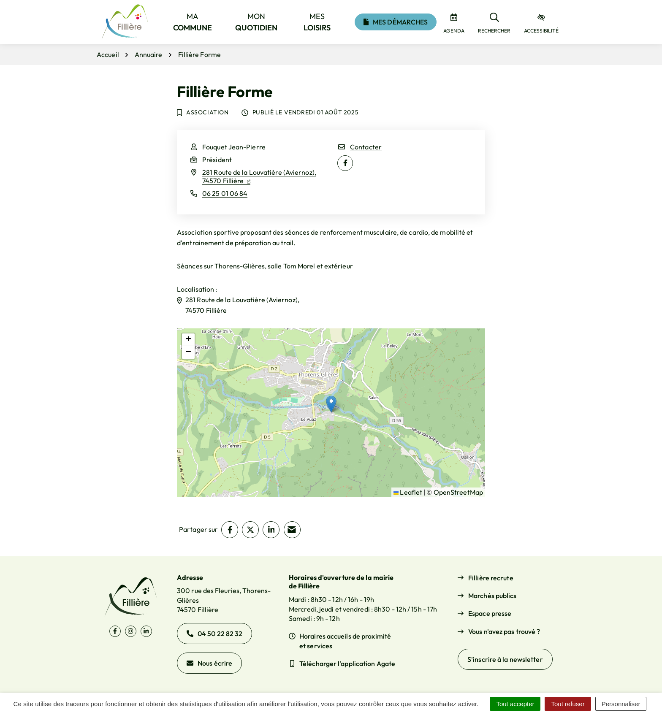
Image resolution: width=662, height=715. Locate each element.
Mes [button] (317, 21)
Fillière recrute (490, 578)
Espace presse (489, 613)
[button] (331, 404)
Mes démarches (396, 22)
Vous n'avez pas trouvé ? (504, 631)
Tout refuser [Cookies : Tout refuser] (567, 703)
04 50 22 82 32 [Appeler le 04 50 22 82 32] (214, 633)
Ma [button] (192, 21)
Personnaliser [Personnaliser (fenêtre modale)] (621, 703)
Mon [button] (256, 21)
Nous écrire (209, 663)
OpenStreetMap (458, 492)
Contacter (366, 147)
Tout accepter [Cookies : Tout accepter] (515, 703)
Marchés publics (492, 595)
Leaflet (407, 492)
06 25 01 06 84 (224, 193)
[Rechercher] (494, 21)
